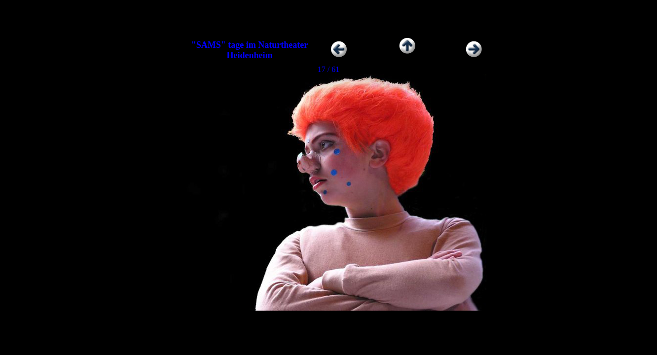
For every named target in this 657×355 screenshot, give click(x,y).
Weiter (460, 56)
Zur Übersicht (407, 56)
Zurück (354, 56)
